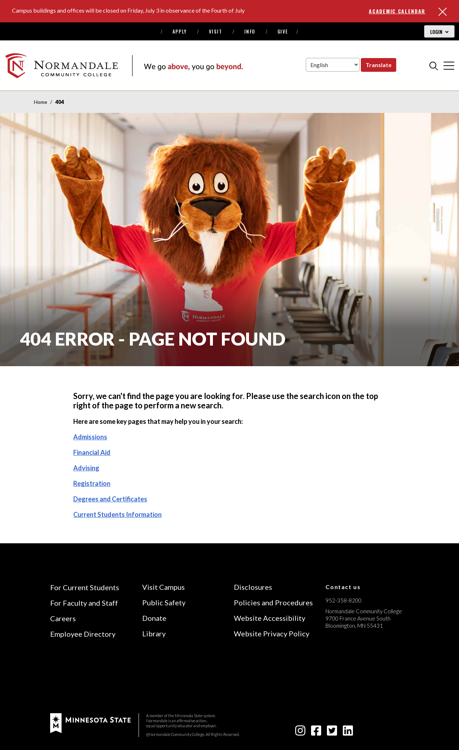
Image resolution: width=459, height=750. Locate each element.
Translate (379, 64)
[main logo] (123, 65)
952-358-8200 (343, 600)
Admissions (90, 437)
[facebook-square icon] (316, 732)
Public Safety (163, 602)
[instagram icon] (300, 732)
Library (154, 633)
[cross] (449, 66)
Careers (63, 618)
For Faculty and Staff (84, 602)
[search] (433, 65)
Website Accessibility (269, 618)
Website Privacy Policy (271, 633)
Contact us (342, 586)
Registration (91, 483)
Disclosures (253, 587)
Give (282, 31)
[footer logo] (90, 722)
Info (249, 31)
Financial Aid (91, 452)
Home (40, 102)
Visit (215, 31)
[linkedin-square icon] (348, 732)
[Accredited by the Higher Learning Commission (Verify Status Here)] (352, 677)
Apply (179, 31)
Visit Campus (163, 587)
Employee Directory (82, 634)
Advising (86, 468)
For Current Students (84, 587)
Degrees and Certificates (110, 499)
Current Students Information (117, 514)
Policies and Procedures (273, 602)
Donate (154, 618)
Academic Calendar (397, 11)
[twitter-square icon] (332, 732)
